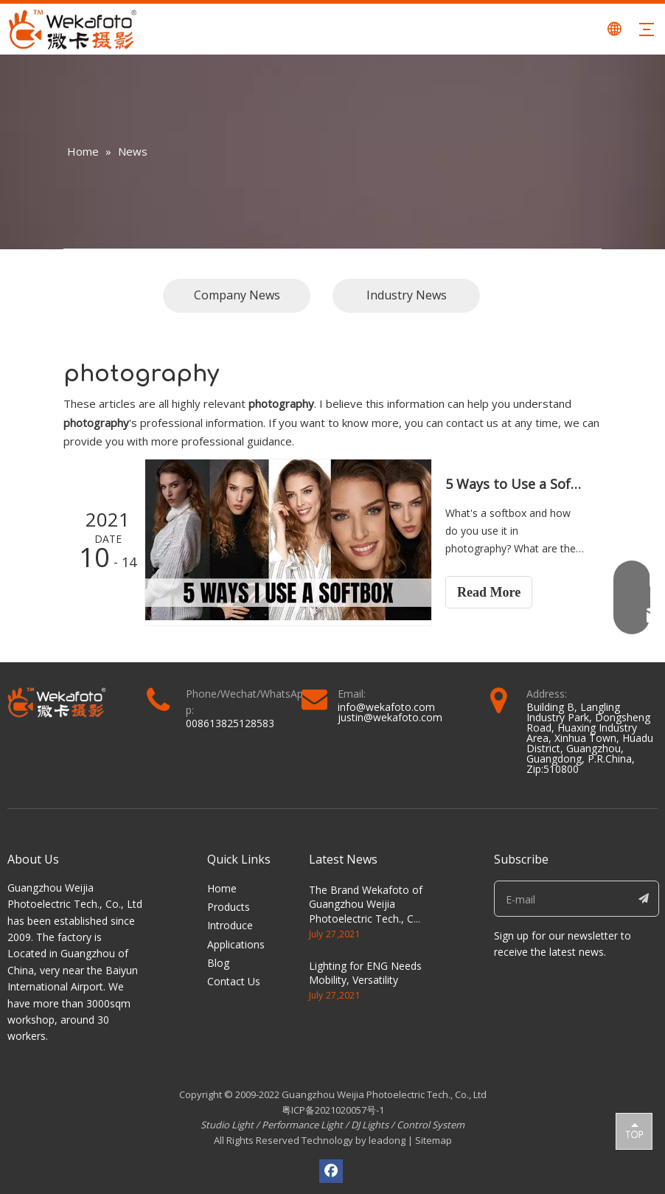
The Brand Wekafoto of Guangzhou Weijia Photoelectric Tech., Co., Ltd (367, 911)
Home (222, 888)
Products (228, 907)
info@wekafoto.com (386, 707)
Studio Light (228, 1124)
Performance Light (302, 1124)
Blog (218, 963)
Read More (488, 592)
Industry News (406, 295)
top (634, 1130)
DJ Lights (370, 1124)
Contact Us (233, 981)
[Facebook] (331, 1171)
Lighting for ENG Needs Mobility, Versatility (365, 973)
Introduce (230, 925)
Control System (430, 1124)
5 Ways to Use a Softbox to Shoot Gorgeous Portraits (515, 484)
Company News (237, 295)
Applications (236, 944)
